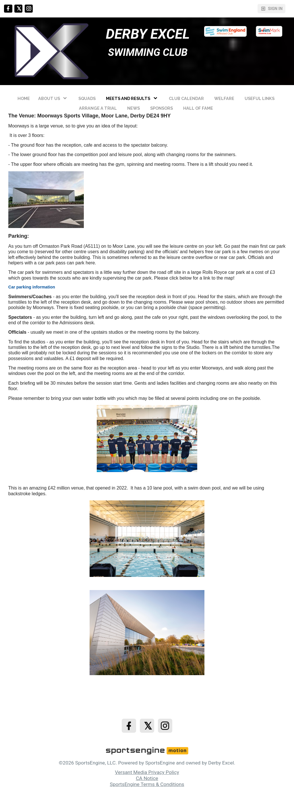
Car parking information (31, 287)
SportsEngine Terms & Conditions (147, 784)
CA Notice (147, 778)
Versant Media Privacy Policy (147, 772)
